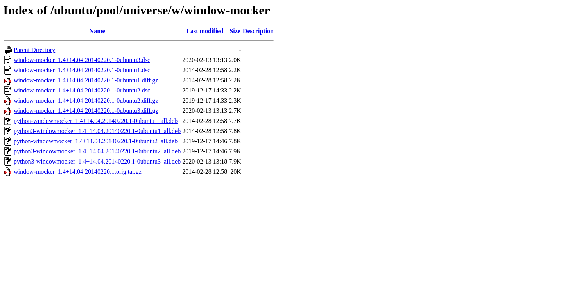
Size (235, 31)
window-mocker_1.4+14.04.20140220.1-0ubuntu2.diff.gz (86, 100)
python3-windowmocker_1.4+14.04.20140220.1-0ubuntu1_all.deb (97, 131)
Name (97, 31)
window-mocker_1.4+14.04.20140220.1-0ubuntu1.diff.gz (86, 80)
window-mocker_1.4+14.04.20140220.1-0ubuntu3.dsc (82, 60)
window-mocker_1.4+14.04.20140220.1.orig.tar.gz (78, 171)
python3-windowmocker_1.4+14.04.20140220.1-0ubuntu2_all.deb (97, 151)
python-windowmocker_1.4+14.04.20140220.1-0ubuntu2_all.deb (96, 141)
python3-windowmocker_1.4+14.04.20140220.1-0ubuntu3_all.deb (97, 161)
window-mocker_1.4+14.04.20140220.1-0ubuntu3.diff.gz (86, 110)
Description (258, 31)
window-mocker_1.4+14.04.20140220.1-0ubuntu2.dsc (82, 90)
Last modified (204, 31)
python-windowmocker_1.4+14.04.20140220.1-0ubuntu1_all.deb (96, 120)
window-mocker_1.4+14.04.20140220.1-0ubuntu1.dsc (82, 70)
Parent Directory (34, 49)
